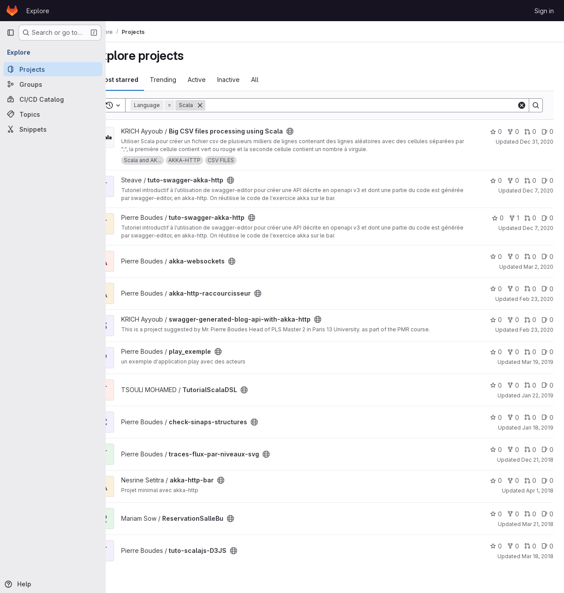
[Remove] (223, 105)
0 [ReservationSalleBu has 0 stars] (496, 514)
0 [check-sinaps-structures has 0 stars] (496, 417)
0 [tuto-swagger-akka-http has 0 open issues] (547, 180)
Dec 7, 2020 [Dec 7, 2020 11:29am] (538, 228)
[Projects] (53, 69)
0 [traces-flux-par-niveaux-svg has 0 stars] (496, 449)
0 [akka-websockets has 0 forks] (513, 256)
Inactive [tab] (252, 79)
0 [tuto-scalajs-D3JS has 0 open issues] (547, 546)
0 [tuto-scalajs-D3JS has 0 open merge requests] (530, 546)
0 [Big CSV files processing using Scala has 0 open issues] (547, 131)
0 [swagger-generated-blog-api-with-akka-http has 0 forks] (513, 319)
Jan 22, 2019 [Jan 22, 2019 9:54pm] (537, 395)
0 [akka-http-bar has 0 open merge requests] (530, 480)
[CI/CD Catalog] (53, 99)
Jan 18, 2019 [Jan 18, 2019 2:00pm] (537, 427)
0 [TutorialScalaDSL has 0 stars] (496, 385)
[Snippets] (53, 129)
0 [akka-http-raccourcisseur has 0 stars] (496, 289)
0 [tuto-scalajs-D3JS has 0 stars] (496, 546)
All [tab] (278, 79)
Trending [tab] (186, 79)
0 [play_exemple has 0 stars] (496, 352)
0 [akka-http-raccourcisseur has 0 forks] (513, 289)
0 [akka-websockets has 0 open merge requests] (530, 256)
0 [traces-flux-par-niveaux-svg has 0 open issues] (547, 449)
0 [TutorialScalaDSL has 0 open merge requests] (530, 385)
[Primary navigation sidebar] (11, 33)
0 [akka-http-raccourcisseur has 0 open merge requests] (530, 289)
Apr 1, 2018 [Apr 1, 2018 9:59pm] (539, 490)
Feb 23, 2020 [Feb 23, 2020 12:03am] (536, 329)
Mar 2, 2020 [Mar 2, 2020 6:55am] (538, 266)
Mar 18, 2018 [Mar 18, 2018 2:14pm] (537, 556)
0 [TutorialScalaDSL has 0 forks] (513, 385)
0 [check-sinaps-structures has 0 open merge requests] (530, 417)
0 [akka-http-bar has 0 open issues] (547, 480)
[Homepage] (12, 11)
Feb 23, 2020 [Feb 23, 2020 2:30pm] (536, 299)
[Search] (372, 105)
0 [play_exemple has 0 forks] (513, 352)
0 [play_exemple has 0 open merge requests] (530, 352)
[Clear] (521, 105)
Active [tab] (220, 79)
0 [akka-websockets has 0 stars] (496, 256)
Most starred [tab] (142, 79)
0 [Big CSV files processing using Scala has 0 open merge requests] (530, 131)
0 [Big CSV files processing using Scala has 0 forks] (513, 131)
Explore (37, 11)
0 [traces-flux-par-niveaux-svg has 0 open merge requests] (530, 449)
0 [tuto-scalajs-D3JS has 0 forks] (513, 546)
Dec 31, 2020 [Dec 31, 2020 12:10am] (536, 141)
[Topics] (53, 114)
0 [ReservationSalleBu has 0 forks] (513, 514)
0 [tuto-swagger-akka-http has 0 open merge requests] (530, 180)
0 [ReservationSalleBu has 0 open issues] (547, 514)
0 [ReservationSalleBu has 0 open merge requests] (530, 514)
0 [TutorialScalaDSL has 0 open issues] (547, 385)
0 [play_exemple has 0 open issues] (547, 352)
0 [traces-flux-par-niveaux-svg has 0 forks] (513, 449)
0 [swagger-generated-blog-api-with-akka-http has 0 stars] (496, 319)
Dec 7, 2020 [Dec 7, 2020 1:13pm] (538, 190)
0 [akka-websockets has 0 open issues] (547, 256)
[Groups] (53, 84)
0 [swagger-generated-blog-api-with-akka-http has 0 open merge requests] (530, 319)
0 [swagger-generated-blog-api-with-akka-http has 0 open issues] (547, 319)
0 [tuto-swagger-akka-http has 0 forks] (513, 180)
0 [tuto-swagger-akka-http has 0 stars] (496, 180)
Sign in (544, 11)
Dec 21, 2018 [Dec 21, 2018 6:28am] (537, 459)
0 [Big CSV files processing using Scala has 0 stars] (496, 131)
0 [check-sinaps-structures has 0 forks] (513, 417)
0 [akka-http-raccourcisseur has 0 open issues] (547, 289)
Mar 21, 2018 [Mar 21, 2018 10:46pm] (537, 524)
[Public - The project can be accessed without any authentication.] (313, 131)
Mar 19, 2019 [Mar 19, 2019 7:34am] (537, 362)
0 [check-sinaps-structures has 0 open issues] (547, 417)
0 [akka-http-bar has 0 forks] (513, 480)
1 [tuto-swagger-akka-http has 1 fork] (514, 218)
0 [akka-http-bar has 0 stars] (496, 480)
